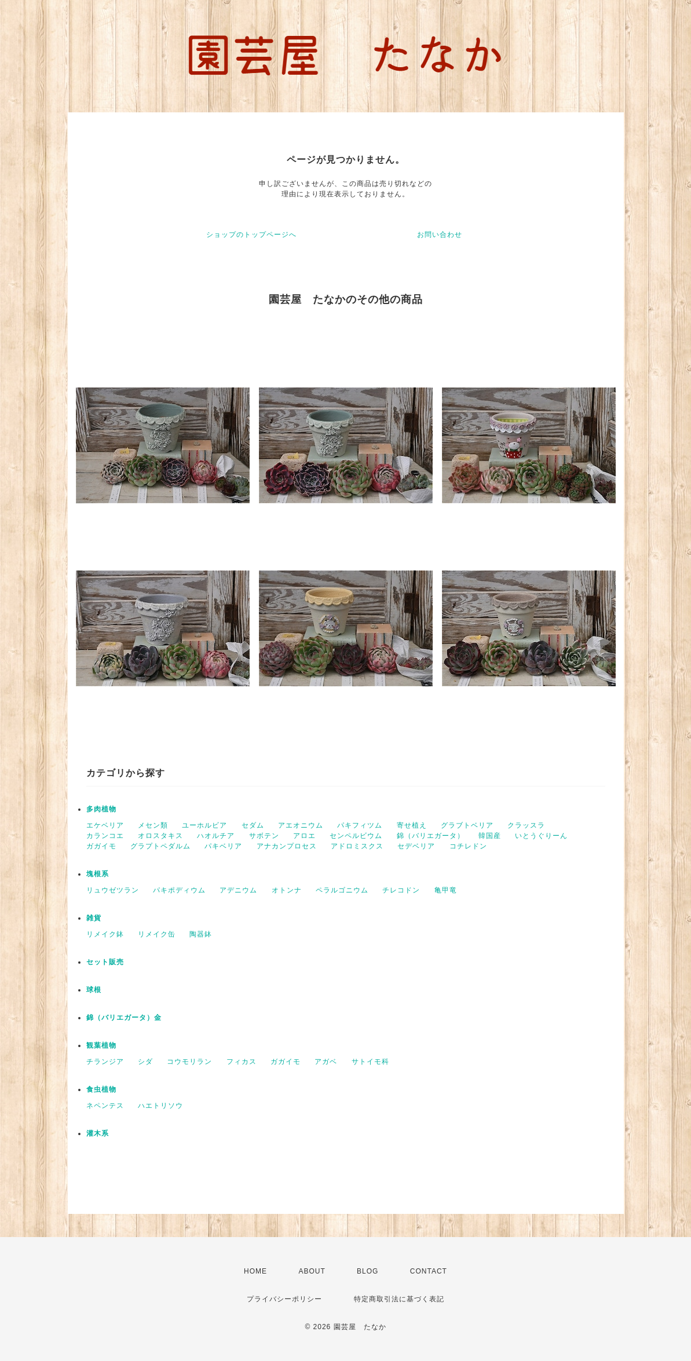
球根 (93, 990)
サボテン (264, 836)
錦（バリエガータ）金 (124, 1018)
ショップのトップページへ (251, 235)
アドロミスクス (357, 846)
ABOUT (311, 1271)
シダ (145, 1062)
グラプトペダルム (160, 846)
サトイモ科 (370, 1062)
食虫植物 (101, 1089)
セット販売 (105, 962)
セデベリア (416, 846)
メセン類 (153, 825)
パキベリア (223, 846)
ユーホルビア (204, 825)
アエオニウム (300, 825)
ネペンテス (105, 1106)
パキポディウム (179, 890)
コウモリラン (189, 1062)
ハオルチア (216, 836)
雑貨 (93, 918)
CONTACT (428, 1271)
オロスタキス (160, 836)
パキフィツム (359, 825)
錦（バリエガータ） (431, 836)
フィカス (241, 1062)
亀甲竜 (445, 890)
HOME (255, 1271)
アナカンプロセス (287, 846)
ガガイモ (101, 846)
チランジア (105, 1062)
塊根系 (97, 874)
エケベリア (105, 825)
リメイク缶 (157, 934)
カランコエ (105, 836)
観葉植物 (101, 1045)
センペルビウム (356, 836)
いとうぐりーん (541, 836)
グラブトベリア (467, 825)
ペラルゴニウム (342, 890)
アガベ (326, 1062)
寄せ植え (412, 825)
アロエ (304, 836)
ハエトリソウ (160, 1106)
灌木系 (97, 1133)
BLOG (367, 1271)
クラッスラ (526, 825)
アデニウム (238, 890)
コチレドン (468, 846)
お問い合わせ (439, 235)
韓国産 (489, 836)
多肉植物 (101, 809)
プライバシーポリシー (284, 1299)
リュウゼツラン (112, 890)
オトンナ (287, 890)
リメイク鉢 (105, 934)
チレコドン (401, 890)
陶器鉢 (200, 934)
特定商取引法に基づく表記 (399, 1299)
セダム (253, 825)
